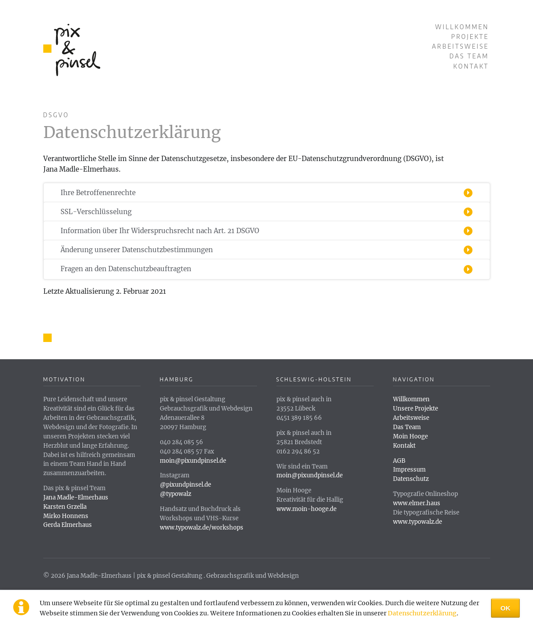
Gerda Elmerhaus (67, 525)
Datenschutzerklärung (422, 613)
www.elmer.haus (416, 503)
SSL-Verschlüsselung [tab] (96, 211)
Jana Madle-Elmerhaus (75, 497)
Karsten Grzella (65, 507)
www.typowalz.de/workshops (201, 527)
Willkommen (462, 27)
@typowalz (175, 494)
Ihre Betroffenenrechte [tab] (98, 192)
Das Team (469, 56)
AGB (399, 461)
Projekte (470, 36)
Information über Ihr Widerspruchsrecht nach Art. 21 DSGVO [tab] (159, 231)
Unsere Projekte (415, 408)
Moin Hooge (410, 436)
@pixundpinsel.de (185, 484)
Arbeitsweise (460, 46)
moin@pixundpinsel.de (193, 461)
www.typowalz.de (417, 522)
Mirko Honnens (65, 516)
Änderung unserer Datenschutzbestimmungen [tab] (136, 250)
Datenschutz (411, 479)
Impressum (409, 469)
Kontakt (471, 66)
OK (505, 608)
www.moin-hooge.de (306, 509)
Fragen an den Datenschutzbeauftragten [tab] (125, 269)
